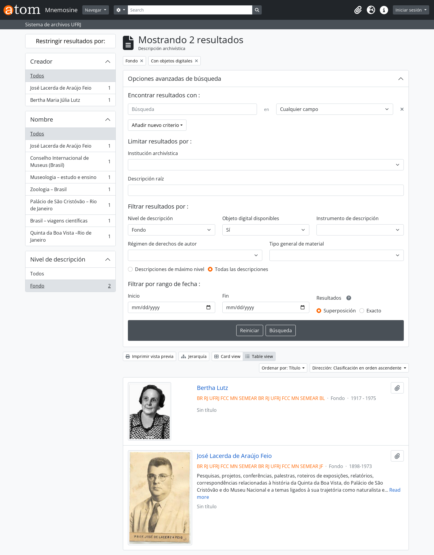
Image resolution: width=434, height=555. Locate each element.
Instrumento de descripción (347, 218)
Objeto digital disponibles (250, 218)
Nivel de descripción (57, 259)
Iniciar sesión (409, 10)
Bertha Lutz (212, 387)
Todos (37, 75)
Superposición (340, 310)
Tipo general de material (296, 244)
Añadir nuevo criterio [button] (155, 125)
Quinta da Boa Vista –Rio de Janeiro (70, 236)
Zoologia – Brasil (70, 191)
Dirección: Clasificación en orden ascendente (357, 368)
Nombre (41, 119)
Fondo (70, 287)
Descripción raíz (146, 178)
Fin (225, 296)
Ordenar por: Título (281, 368)
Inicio (134, 296)
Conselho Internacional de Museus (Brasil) (70, 161)
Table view (259, 356)
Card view (227, 356)
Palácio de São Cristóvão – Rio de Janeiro (70, 205)
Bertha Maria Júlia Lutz (70, 101)
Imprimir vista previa (149, 356)
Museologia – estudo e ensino (70, 178)
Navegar (94, 10)
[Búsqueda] (192, 109)
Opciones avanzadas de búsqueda (174, 79)
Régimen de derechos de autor (162, 244)
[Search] (190, 9)
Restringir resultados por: (70, 41)
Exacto (374, 310)
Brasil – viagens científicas (70, 222)
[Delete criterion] (402, 109)
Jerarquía (194, 356)
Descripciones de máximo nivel (169, 269)
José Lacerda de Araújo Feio (70, 89)
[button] (357, 10)
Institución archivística (153, 153)
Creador (41, 61)
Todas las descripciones (241, 269)
